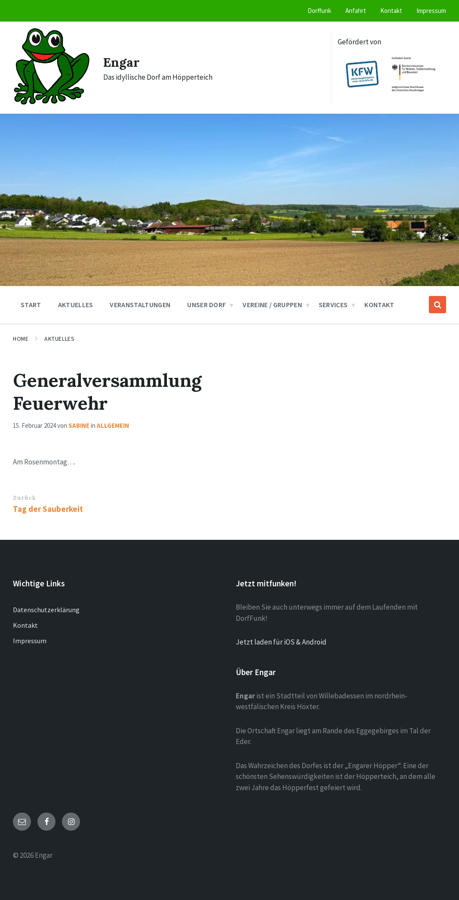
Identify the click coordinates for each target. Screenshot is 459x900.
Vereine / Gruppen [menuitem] (272, 304)
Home (20, 339)
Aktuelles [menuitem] (75, 304)
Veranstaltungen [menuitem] (140, 304)
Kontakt (25, 625)
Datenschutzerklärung (46, 609)
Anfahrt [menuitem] (355, 10)
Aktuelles (59, 339)
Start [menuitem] (31, 304)
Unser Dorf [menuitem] (206, 304)
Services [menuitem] (333, 304)
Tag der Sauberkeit (48, 509)
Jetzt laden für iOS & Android (281, 642)
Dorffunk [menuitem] (319, 10)
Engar (121, 62)
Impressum (29, 640)
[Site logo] (51, 103)
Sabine (78, 425)
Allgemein (113, 425)
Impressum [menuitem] (431, 10)
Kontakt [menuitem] (391, 10)
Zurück (24, 497)
